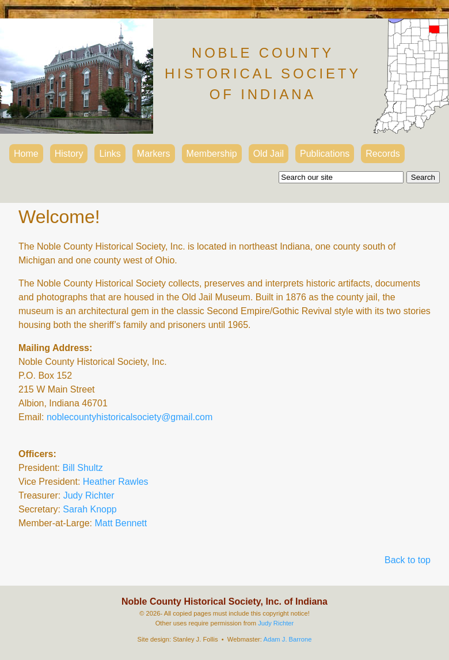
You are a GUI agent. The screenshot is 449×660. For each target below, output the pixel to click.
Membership (212, 154)
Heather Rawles (116, 481)
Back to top (408, 560)
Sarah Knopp (89, 509)
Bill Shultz (82, 468)
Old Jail (268, 154)
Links (109, 154)
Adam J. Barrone (287, 639)
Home (26, 154)
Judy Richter (89, 495)
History (69, 154)
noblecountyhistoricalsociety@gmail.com (129, 417)
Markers (153, 154)
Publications (324, 154)
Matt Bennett (121, 523)
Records (383, 154)
